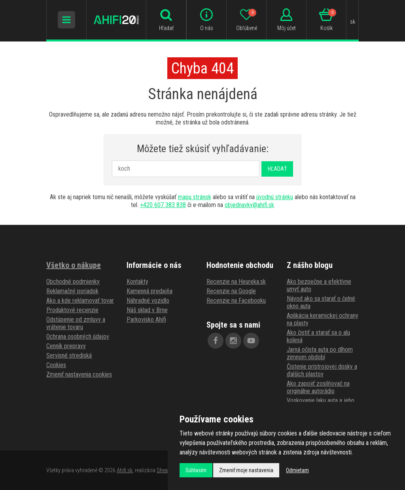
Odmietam (297, 470)
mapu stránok (194, 197)
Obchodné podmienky (73, 281)
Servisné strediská (69, 355)
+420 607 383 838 (163, 205)
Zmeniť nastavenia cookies (79, 374)
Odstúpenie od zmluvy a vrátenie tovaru (75, 323)
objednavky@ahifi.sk (249, 205)
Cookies (56, 365)
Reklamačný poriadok (72, 291)
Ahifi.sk (124, 470)
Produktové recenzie (72, 310)
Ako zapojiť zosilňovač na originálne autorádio (318, 387)
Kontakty (137, 281)
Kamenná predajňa (149, 291)
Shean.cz (166, 470)
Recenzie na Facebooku (236, 300)
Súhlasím (195, 470)
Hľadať (277, 169)
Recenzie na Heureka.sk (236, 281)
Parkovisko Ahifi (146, 319)
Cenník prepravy (66, 346)
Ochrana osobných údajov (77, 336)
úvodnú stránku (274, 197)
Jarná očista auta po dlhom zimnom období (320, 353)
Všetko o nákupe (73, 265)
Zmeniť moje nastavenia (246, 470)
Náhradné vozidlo (148, 300)
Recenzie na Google (231, 291)
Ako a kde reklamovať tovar (80, 300)
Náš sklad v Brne (147, 310)
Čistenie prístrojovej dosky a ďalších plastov (322, 370)
